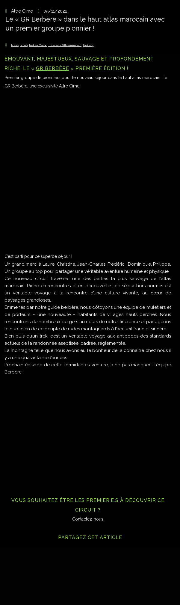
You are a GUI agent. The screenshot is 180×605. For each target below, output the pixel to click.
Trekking (88, 45)
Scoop (24, 45)
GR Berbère (52, 68)
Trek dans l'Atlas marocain (64, 45)
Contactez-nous (87, 519)
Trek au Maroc (38, 45)
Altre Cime (69, 86)
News (15, 45)
